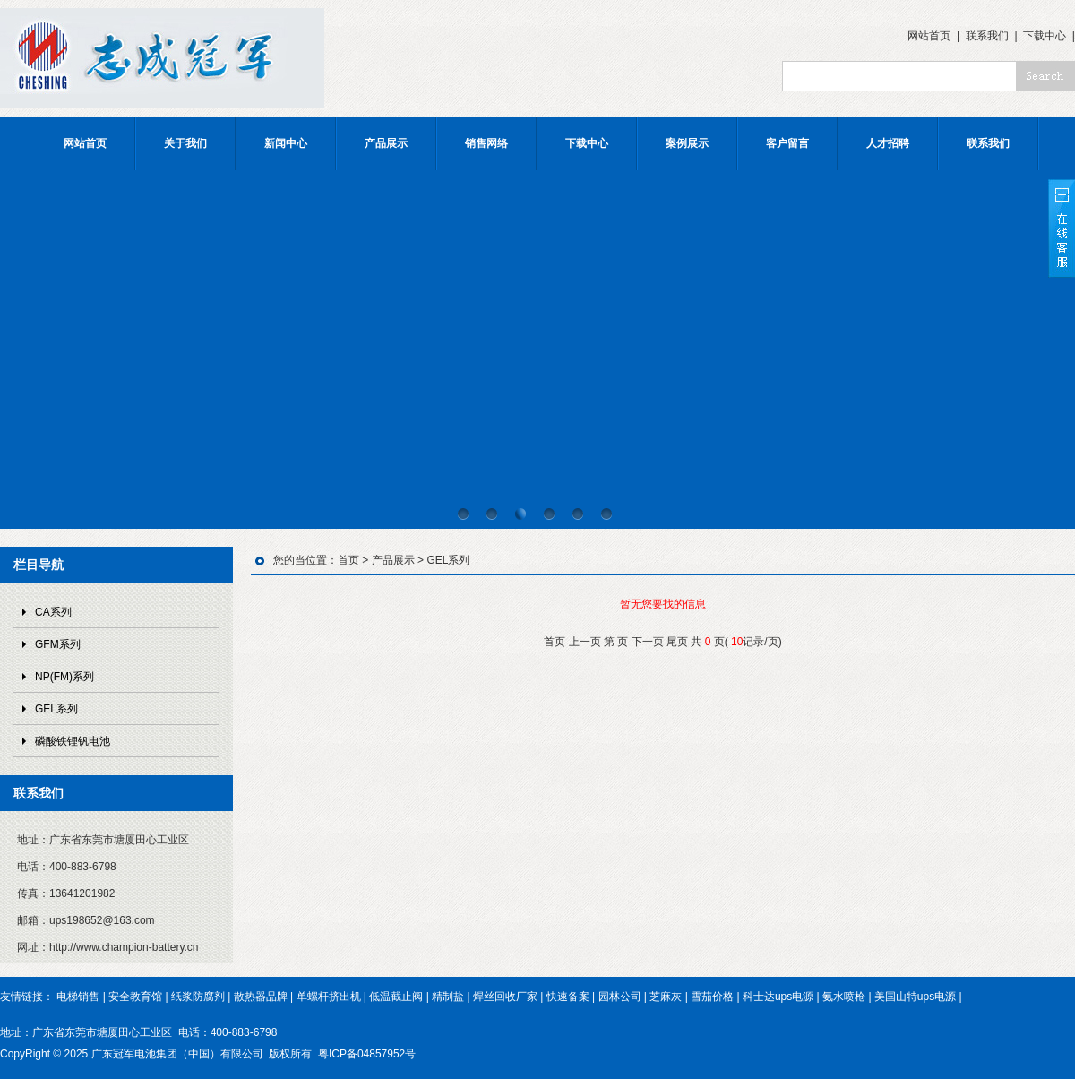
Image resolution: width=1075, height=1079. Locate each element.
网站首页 (928, 36)
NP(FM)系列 (64, 676)
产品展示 (386, 143)
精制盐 (448, 996)
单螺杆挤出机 (329, 996)
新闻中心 (285, 143)
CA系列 (53, 612)
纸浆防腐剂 (198, 996)
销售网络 (486, 143)
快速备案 (567, 996)
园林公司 (619, 996)
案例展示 (687, 143)
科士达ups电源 (778, 996)
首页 (348, 560)
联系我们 (987, 36)
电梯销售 (77, 996)
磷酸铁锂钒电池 (72, 741)
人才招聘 (887, 143)
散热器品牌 (261, 996)
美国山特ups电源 (915, 996)
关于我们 (185, 143)
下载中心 (1044, 36)
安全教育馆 (135, 996)
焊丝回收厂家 (505, 996)
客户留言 (787, 143)
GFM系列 (58, 644)
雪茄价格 (712, 996)
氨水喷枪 (843, 996)
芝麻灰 (665, 996)
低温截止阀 (396, 996)
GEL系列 (56, 709)
